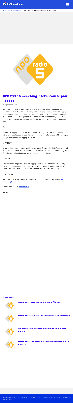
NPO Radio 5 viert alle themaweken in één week (40, 302)
